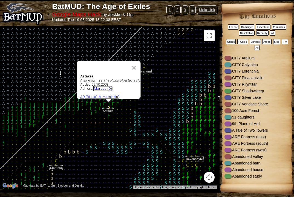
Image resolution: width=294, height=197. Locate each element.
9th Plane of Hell (246, 123)
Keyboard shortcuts (146, 187)
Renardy (262, 32)
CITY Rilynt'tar (244, 84)
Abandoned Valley (247, 156)
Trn (285, 41)
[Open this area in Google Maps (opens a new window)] (10, 185)
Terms (212, 187)
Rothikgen (247, 26)
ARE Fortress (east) (249, 137)
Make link (207, 10)
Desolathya (246, 32)
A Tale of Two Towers (250, 130)
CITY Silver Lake (246, 97)
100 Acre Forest (245, 110)
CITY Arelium (243, 58)
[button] (143, 65)
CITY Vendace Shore (250, 104)
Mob (276, 41)
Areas (266, 41)
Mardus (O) (103, 88)
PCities (242, 41)
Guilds (231, 41)
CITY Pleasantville (247, 78)
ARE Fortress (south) (250, 143)
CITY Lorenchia (245, 71)
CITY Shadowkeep (248, 91)
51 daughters (243, 117)
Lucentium (263, 26)
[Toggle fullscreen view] (209, 35)
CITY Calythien (245, 64)
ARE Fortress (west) (249, 150)
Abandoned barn (246, 163)
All (272, 32)
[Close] (134, 67)
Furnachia (279, 26)
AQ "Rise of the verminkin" (99, 97)
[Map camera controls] (209, 177)
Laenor (233, 26)
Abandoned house (247, 169)
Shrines (255, 41)
